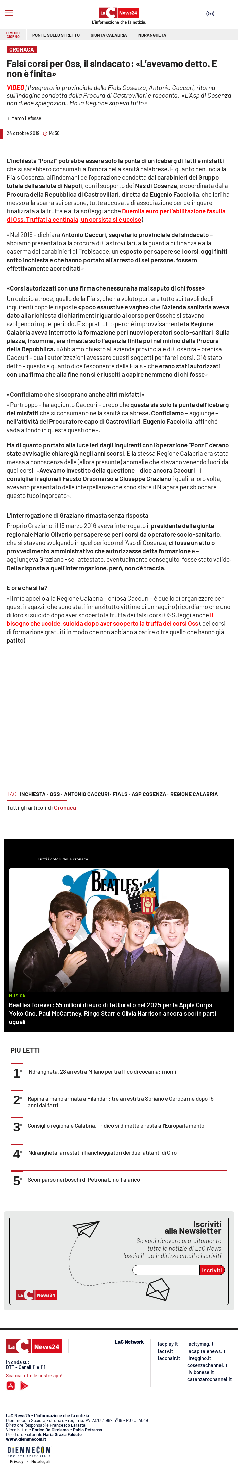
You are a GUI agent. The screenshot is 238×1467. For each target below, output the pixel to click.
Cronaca (65, 807)
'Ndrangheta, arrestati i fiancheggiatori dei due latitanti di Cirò (102, 1152)
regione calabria (194, 794)
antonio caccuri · (87, 794)
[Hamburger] (9, 13)
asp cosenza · (150, 794)
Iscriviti (212, 1270)
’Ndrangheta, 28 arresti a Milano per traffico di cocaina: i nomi (102, 1071)
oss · (56, 794)
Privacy (16, 1461)
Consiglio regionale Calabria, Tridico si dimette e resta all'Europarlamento (116, 1125)
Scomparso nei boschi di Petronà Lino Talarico (84, 1179)
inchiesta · (34, 794)
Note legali (40, 1461)
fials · (121, 794)
